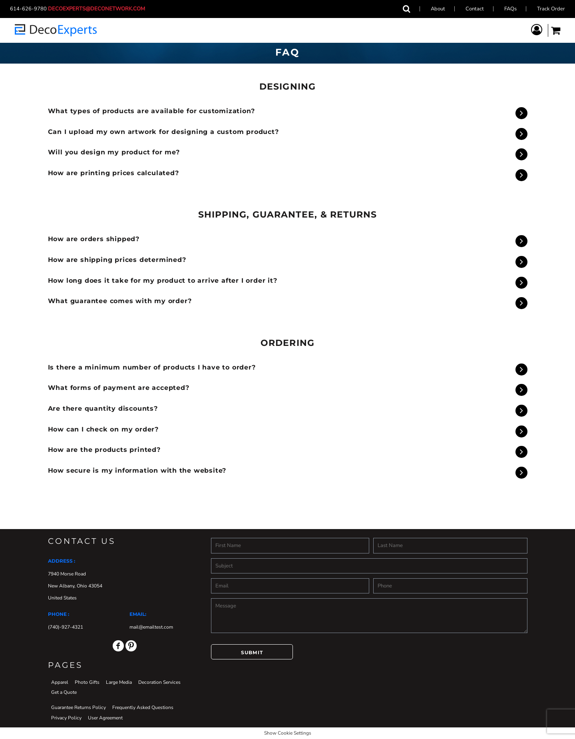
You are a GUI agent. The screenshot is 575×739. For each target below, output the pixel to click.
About (438, 8)
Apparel (59, 682)
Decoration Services (159, 682)
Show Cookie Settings (287, 733)
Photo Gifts (87, 682)
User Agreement (105, 718)
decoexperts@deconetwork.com (99, 8)
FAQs (510, 8)
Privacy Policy (66, 718)
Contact (475, 8)
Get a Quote (64, 692)
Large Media (119, 682)
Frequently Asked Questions (142, 707)
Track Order (551, 8)
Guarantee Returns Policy (78, 707)
